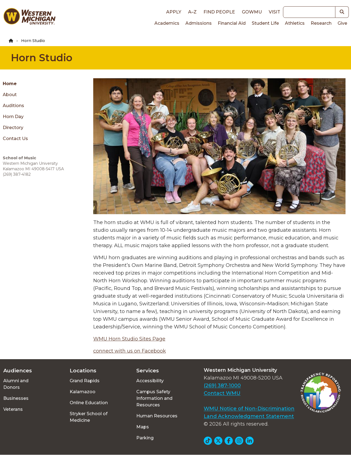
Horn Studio (41, 58)
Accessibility (150, 380)
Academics (166, 23)
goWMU (252, 12)
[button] (342, 12)
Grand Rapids (85, 380)
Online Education (89, 402)
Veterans (13, 409)
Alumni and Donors (16, 384)
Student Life (265, 23)
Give (342, 23)
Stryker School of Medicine (88, 417)
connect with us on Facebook (129, 351)
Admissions (198, 23)
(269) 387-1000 (222, 386)
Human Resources (156, 415)
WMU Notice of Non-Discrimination (249, 409)
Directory (13, 127)
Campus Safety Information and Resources (154, 398)
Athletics (295, 23)
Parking (145, 437)
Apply (173, 12)
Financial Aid (232, 23)
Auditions (13, 105)
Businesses (16, 398)
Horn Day (13, 116)
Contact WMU (222, 393)
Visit (274, 12)
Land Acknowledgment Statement (249, 416)
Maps (142, 426)
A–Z (192, 12)
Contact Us (15, 138)
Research (321, 23)
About (10, 94)
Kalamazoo (82, 391)
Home (10, 83)
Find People (219, 12)
